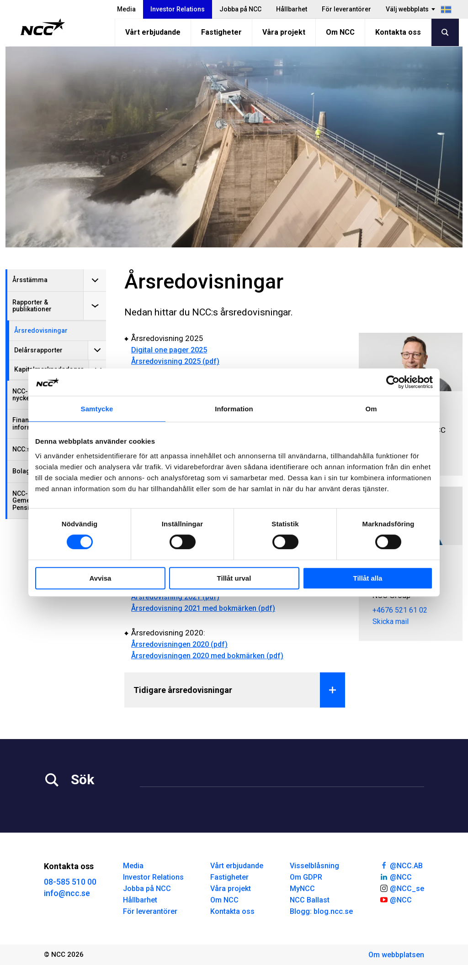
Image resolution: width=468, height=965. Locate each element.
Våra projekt (283, 32)
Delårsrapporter (38, 350)
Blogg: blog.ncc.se (321, 911)
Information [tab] (234, 409)
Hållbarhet (291, 9)
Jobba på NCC (240, 9)
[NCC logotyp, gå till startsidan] (42, 27)
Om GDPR (306, 877)
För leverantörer (346, 9)
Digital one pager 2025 (169, 350)
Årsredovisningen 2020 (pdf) (179, 644)
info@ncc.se (67, 893)
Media (126, 9)
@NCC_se (401, 888)
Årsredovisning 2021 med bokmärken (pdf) (203, 608)
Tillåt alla (368, 578)
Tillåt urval (234, 578)
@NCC (395, 876)
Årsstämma (30, 279)
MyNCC (302, 888)
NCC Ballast (310, 900)
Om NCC (340, 32)
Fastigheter (221, 32)
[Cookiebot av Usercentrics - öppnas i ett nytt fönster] (393, 382)
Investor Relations (177, 9)
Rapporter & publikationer (32, 306)
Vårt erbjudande (153, 32)
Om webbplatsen (396, 954)
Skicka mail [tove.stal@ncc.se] (390, 621)
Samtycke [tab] (97, 409)
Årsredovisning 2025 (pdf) (175, 361)
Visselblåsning (314, 865)
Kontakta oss (398, 32)
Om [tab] (371, 409)
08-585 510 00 (70, 881)
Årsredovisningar (41, 330)
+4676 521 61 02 (399, 610)
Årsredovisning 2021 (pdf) (175, 597)
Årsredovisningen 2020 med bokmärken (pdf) (207, 655)
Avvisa (101, 578)
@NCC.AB (401, 865)
